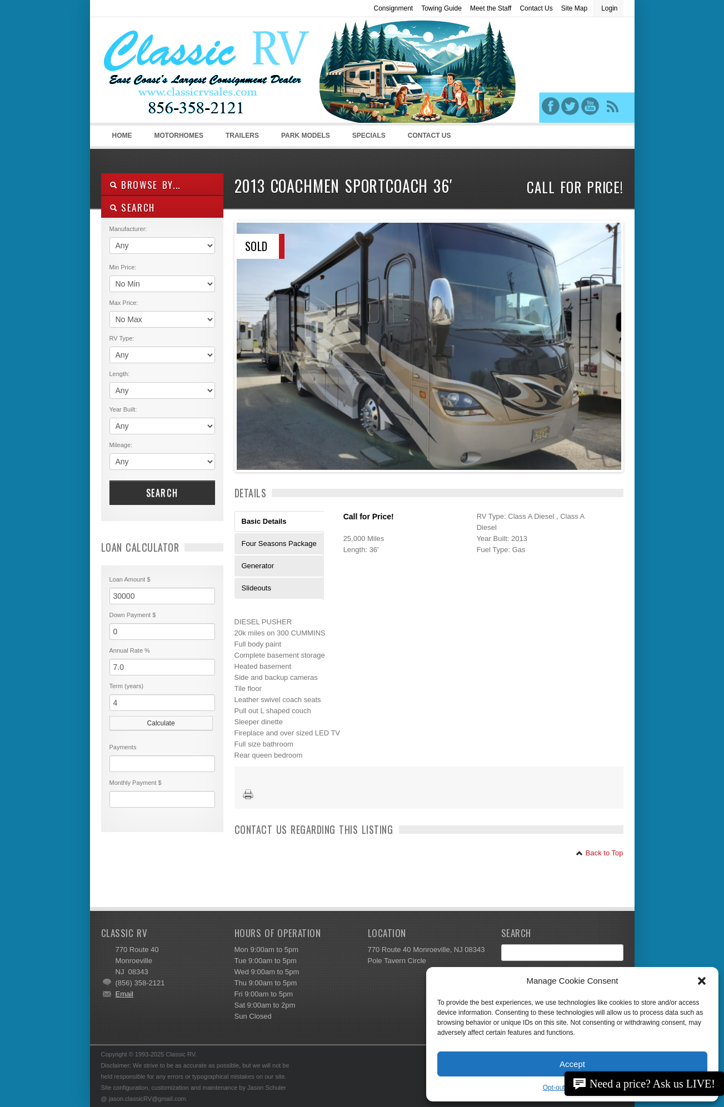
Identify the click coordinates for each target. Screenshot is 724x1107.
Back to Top (599, 853)
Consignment (393, 8)
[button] (701, 980)
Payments (123, 747)
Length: (119, 373)
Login (609, 8)
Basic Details (264, 521)
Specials (369, 135)
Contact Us (536, 8)
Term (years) (126, 686)
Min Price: (123, 267)
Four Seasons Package (279, 543)
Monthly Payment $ (135, 782)
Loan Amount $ (130, 579)
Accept (572, 1064)
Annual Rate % (129, 650)
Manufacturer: (128, 229)
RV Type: (121, 338)
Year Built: (123, 409)
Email (125, 994)
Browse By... (145, 185)
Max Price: (123, 302)
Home (122, 135)
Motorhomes (177, 139)
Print (248, 794)
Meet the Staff (491, 8)
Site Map (574, 8)
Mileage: (121, 445)
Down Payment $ (132, 615)
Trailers (240, 139)
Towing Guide (441, 8)
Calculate (161, 723)
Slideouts (256, 588)
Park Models (305, 135)
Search (162, 492)
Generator (258, 566)
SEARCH (132, 207)
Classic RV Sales (184, 72)
